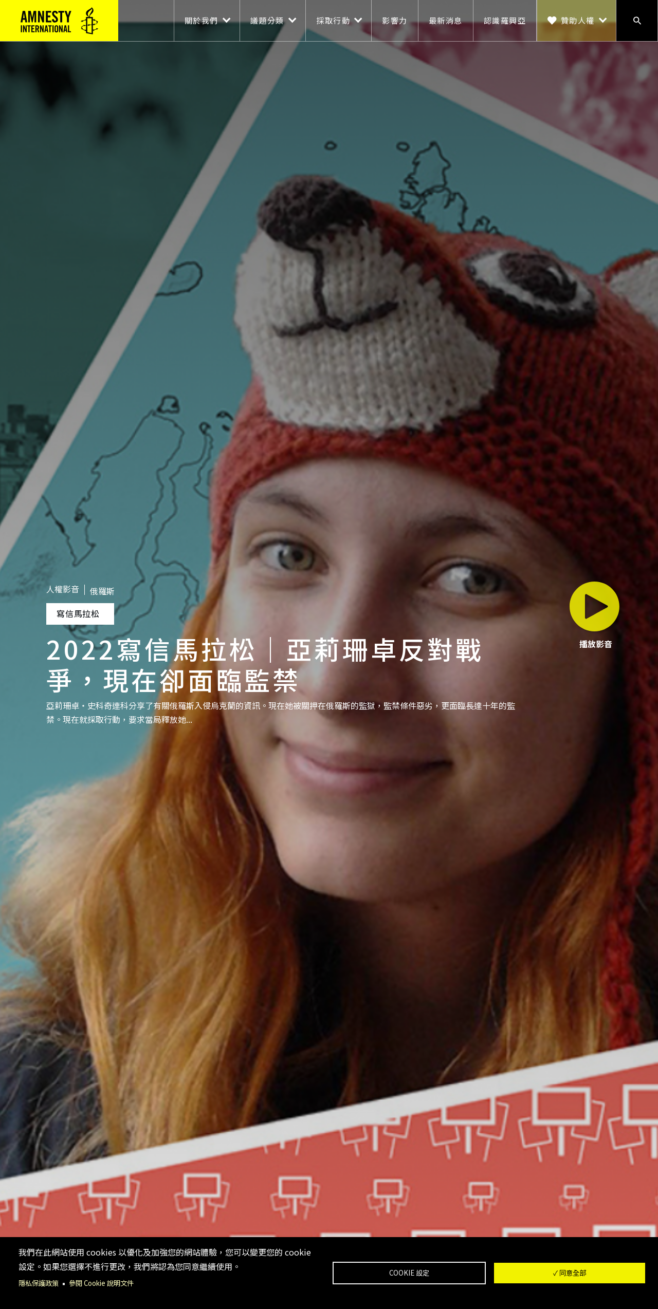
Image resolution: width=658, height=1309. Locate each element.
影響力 (395, 20)
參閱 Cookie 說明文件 (106, 1283)
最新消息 (446, 20)
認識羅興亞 (505, 20)
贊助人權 (578, 20)
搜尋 (636, 20)
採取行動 (333, 20)
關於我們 (201, 20)
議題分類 (267, 20)
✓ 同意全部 (569, 1272)
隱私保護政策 (40, 1283)
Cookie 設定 (409, 1272)
